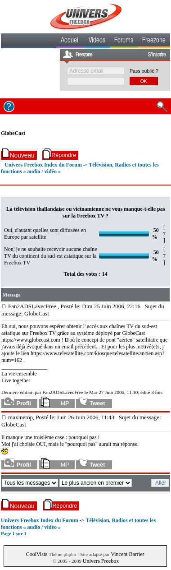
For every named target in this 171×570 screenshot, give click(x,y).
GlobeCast (13, 133)
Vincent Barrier (127, 554)
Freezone (154, 41)
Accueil (70, 41)
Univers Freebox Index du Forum (43, 165)
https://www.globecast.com (30, 340)
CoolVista (37, 554)
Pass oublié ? (144, 71)
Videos (97, 41)
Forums (123, 41)
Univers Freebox (101, 561)
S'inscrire (157, 55)
